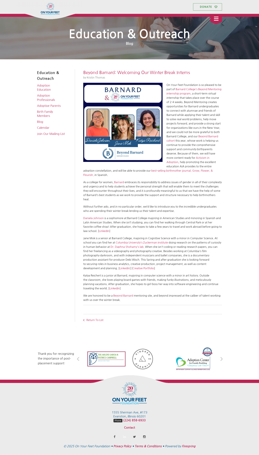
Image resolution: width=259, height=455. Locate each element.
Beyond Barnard (123, 295)
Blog (40, 121)
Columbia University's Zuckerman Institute (142, 242)
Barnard (118, 182)
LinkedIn (104, 231)
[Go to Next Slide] (221, 359)
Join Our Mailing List (51, 133)
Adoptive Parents (49, 105)
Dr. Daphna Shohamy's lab (127, 246)
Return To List (94, 320)
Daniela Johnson (93, 218)
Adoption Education (44, 87)
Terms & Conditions (148, 446)
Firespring (188, 446)
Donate (206, 7)
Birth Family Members (45, 113)
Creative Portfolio (143, 268)
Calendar (43, 127)
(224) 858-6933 (134, 420)
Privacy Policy (122, 446)
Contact (129, 427)
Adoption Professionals (46, 97)
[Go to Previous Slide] (78, 359)
